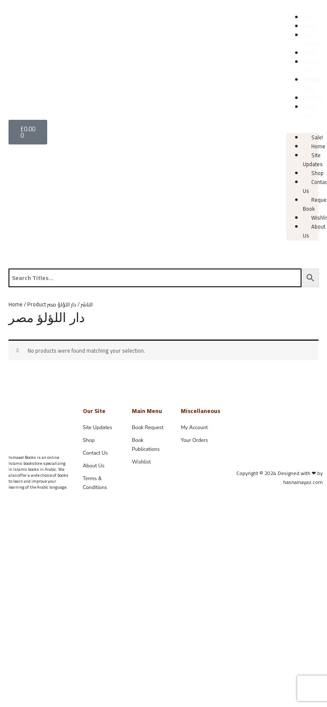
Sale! (309, 17)
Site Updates (313, 39)
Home (310, 26)
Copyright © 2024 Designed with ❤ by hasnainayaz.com (279, 477)
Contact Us (312, 66)
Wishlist (312, 98)
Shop (309, 53)
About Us (310, 111)
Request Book (313, 83)
